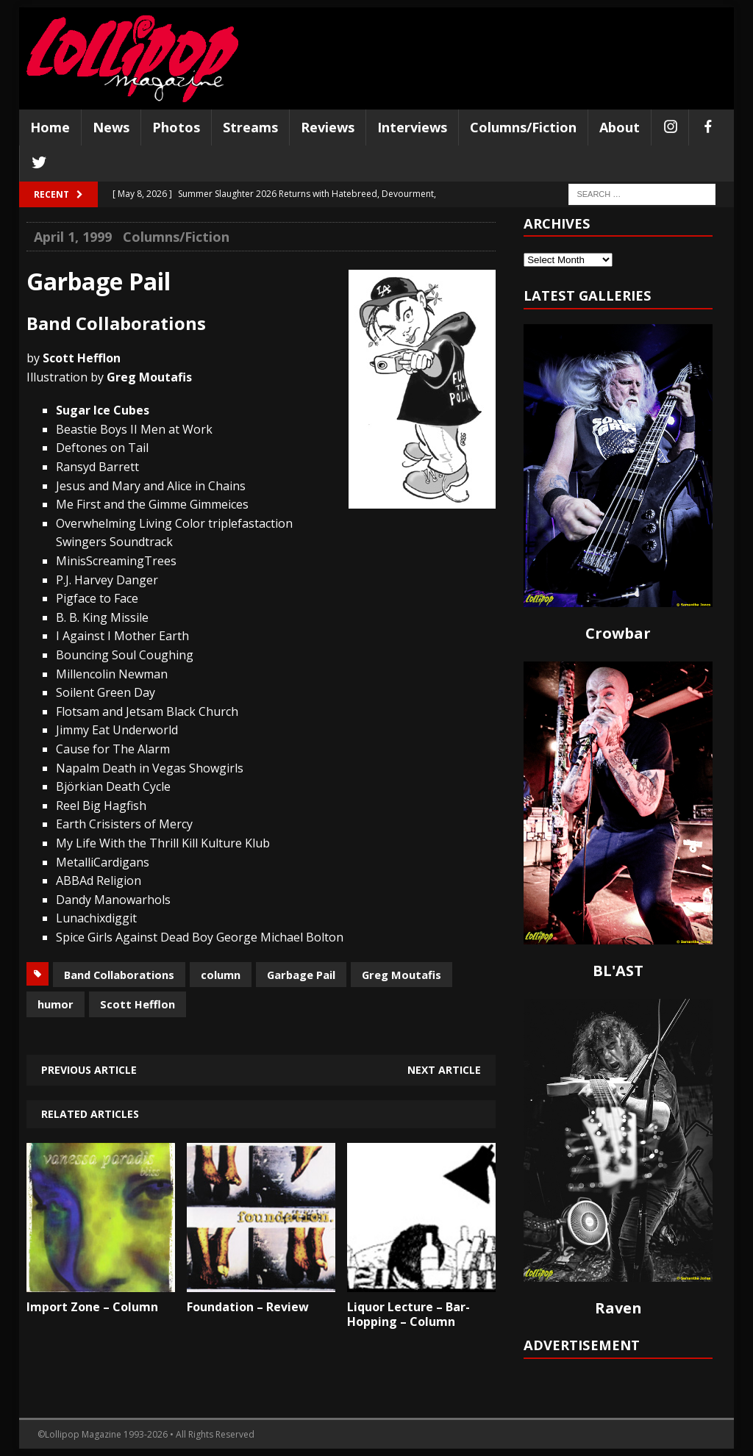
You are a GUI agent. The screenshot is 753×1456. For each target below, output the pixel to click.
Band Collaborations (119, 974)
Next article (444, 1070)
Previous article (89, 1070)
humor (56, 1004)
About (619, 127)
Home (50, 127)
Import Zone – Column (92, 1307)
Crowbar (618, 633)
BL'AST (618, 970)
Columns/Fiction (523, 127)
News (111, 127)
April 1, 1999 (73, 236)
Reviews (327, 127)
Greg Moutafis (401, 974)
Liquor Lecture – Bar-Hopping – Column (408, 1314)
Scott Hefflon (137, 1004)
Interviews (412, 127)
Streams (250, 127)
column (220, 974)
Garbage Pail (301, 974)
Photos (176, 127)
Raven (618, 1308)
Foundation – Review (248, 1307)
